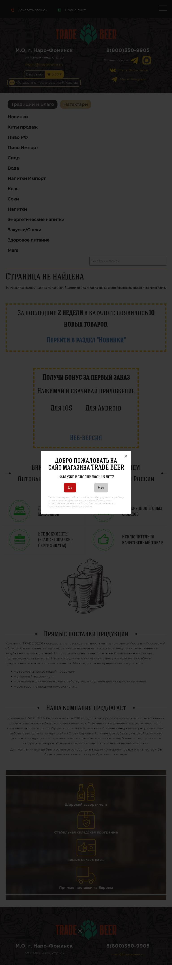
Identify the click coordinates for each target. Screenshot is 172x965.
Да (70, 488)
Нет (101, 488)
